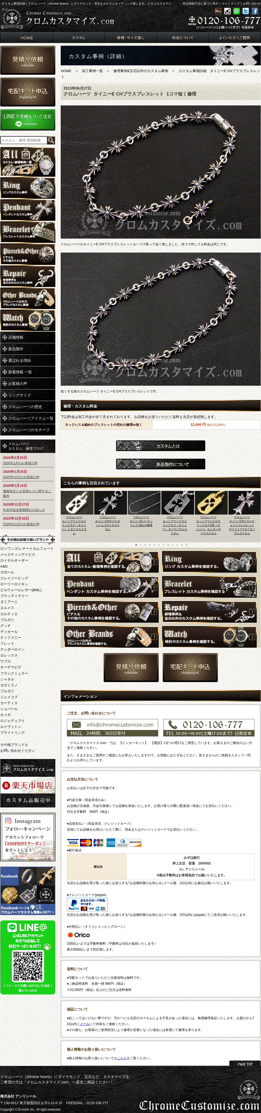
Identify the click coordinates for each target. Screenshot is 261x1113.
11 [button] (181, 545)
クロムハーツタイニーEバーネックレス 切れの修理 (141, 521)
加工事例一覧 (92, 71)
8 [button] (168, 545)
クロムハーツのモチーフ (29, 430)
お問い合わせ (252, 3)
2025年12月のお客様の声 (21, 477)
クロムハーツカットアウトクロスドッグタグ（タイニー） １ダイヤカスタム (74, 525)
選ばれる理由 (19, 360)
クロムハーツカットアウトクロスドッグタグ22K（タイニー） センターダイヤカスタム (208, 525)
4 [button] (150, 545)
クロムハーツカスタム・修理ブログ (25, 446)
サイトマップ (231, 3)
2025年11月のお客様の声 (21, 524)
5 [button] (154, 545)
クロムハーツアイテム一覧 (30, 418)
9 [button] (172, 545)
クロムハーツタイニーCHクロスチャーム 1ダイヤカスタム (107, 523)
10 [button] (177, 545)
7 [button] (163, 545)
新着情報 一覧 (20, 372)
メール (84, 1024)
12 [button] (186, 545)
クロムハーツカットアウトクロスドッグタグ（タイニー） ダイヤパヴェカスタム (174, 525)
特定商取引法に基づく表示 (200, 3)
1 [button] (136, 545)
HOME (66, 71)
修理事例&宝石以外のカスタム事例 (140, 71)
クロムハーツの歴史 (25, 407)
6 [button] (159, 545)
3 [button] (145, 545)
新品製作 (15, 349)
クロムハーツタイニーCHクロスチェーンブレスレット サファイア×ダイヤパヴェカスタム (242, 525)
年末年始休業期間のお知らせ (24, 510)
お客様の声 (17, 383)
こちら (122, 1058)
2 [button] (140, 545)
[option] (77, 515)
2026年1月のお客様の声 (20, 463)
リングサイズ (19, 395)
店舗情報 (15, 337)
